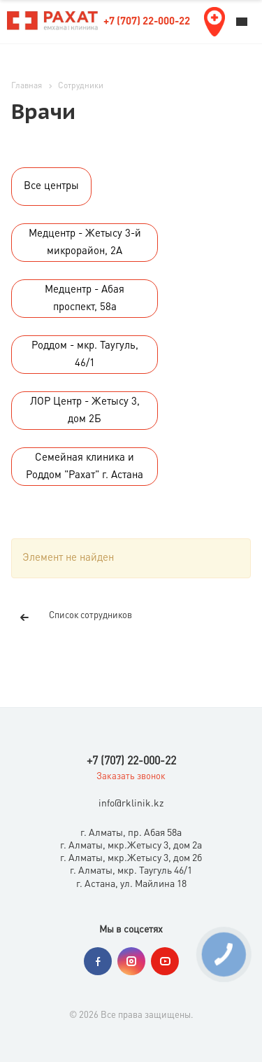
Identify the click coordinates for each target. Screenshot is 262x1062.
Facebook (98, 961)
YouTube (165, 961)
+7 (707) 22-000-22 (146, 22)
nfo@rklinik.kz (132, 804)
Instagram (131, 961)
